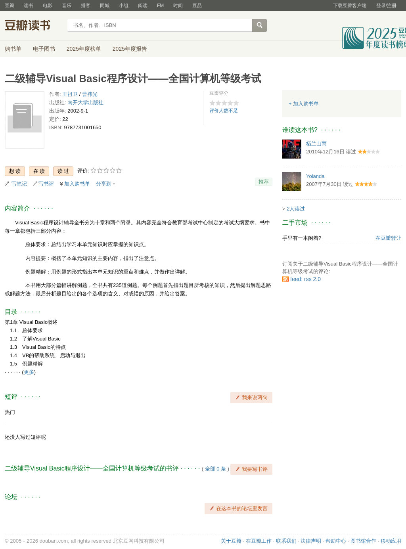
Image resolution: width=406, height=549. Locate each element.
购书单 (13, 49)
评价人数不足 (223, 110)
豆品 (197, 5)
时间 (178, 5)
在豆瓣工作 (259, 541)
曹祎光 (90, 94)
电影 (47, 5)
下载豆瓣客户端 (349, 5)
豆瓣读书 (33, 26)
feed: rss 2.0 (305, 279)
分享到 (103, 184)
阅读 (142, 5)
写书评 (46, 184)
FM (160, 5)
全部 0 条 (215, 469)
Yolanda (315, 176)
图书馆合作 (363, 541)
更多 (29, 372)
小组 (123, 5)
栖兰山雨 (316, 144)
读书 (28, 5)
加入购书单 (77, 184)
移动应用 (391, 541)
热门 (10, 412)
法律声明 (311, 541)
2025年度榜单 (84, 49)
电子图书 (44, 49)
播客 (85, 5)
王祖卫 (70, 94)
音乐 (66, 5)
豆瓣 (9, 5)
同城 (104, 5)
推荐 (264, 182)
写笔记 (19, 184)
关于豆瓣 (231, 541)
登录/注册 (386, 5)
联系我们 (286, 541)
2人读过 (296, 209)
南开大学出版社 (85, 102)
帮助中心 (336, 541)
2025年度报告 (130, 49)
